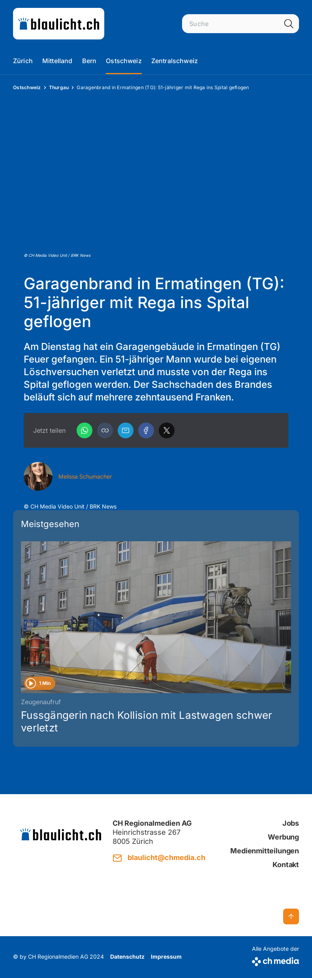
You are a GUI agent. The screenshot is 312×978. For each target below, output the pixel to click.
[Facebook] (146, 430)
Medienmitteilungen (264, 851)
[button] (105, 430)
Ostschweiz (124, 61)
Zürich (23, 61)
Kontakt (286, 864)
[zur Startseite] (58, 23)
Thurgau (59, 87)
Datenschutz (127, 956)
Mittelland (57, 61)
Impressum (166, 956)
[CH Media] (275, 960)
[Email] (125, 430)
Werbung (283, 837)
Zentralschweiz (174, 61)
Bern (89, 61)
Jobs (290, 823)
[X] (167, 430)
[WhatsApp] (84, 430)
